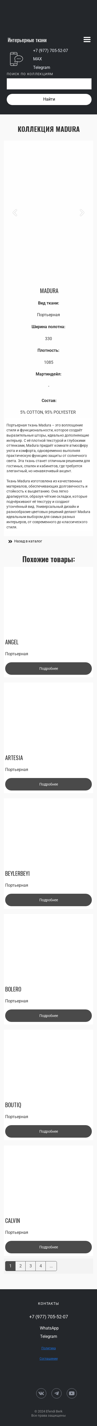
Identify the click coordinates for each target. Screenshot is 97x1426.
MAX (37, 58)
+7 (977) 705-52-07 (50, 50)
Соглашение (49, 1358)
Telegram (41, 67)
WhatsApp (49, 1328)
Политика (48, 1348)
